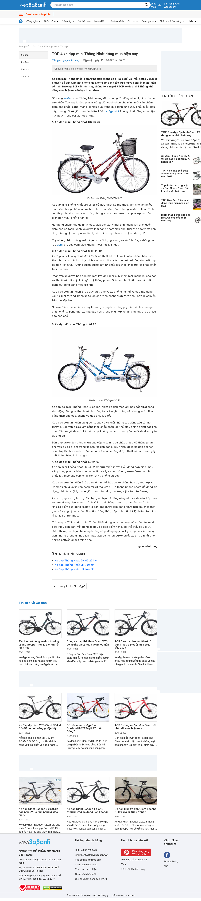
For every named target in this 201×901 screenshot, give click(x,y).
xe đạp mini (111, 111)
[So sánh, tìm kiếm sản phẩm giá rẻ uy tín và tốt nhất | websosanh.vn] (33, 5)
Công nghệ (32, 21)
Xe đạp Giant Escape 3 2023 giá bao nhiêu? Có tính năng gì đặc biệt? (38, 811)
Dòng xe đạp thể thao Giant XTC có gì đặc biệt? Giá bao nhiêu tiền (88, 643)
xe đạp (68, 98)
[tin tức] (21, 21)
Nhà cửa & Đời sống (170, 21)
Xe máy (25, 69)
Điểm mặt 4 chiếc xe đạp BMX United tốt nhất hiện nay (176, 217)
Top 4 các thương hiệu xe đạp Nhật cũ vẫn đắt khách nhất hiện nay (175, 188)
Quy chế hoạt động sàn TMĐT (91, 879)
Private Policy (171, 861)
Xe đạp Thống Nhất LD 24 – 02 (74, 569)
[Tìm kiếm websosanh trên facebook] (167, 855)
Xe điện (25, 62)
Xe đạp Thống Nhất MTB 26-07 (74, 564)
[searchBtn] (147, 5)
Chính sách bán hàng (86, 864)
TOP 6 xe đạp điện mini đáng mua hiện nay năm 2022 (175, 203)
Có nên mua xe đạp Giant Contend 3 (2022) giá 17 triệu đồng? (84, 728)
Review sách (117, 21)
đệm (60, 244)
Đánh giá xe (148, 21)
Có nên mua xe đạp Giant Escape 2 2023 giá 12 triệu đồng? (135, 810)
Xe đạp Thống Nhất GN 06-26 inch (76, 560)
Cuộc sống (50, 21)
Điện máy (66, 21)
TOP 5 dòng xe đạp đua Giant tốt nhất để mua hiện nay (135, 727)
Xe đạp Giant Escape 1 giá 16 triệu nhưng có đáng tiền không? (87, 810)
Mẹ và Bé (99, 21)
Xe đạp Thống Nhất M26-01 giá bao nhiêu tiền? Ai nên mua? (176, 158)
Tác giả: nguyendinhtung (65, 60)
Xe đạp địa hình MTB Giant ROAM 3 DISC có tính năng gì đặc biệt (40, 727)
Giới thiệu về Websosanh (134, 859)
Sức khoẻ (133, 21)
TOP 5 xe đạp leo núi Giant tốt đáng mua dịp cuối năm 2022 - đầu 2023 (134, 644)
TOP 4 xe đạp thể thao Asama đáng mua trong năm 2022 (175, 173)
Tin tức (37, 46)
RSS (166, 866)
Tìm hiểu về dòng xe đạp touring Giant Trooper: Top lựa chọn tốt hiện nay (39, 644)
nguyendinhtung (147, 546)
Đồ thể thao (84, 21)
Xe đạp (64, 46)
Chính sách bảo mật (85, 874)
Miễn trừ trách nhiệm (86, 869)
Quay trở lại (72, 586)
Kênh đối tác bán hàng (133, 869)
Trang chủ (24, 46)
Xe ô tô (25, 76)
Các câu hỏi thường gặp (88, 859)
